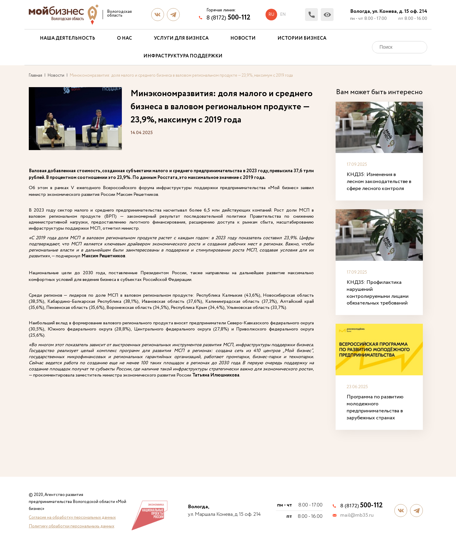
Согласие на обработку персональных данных (72, 517)
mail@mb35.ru (357, 515)
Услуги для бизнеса (181, 38)
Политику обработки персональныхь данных (71, 526)
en (283, 14)
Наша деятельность (67, 38)
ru (271, 14)
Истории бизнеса (301, 38)
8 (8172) (228, 18)
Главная (35, 75)
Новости (243, 38)
